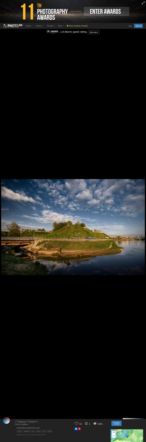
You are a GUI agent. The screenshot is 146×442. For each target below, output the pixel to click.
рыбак (49, 431)
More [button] (60, 26)
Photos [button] (29, 26)
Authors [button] (39, 26)
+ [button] (114, 432)
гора (33, 431)
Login (130, 26)
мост (44, 431)
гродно (19, 431)
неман (38, 431)
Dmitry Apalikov (22, 424)
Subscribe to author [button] (116, 423)
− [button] (114, 436)
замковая (26, 431)
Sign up (138, 26)
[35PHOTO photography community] (12, 26)
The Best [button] (50, 26)
